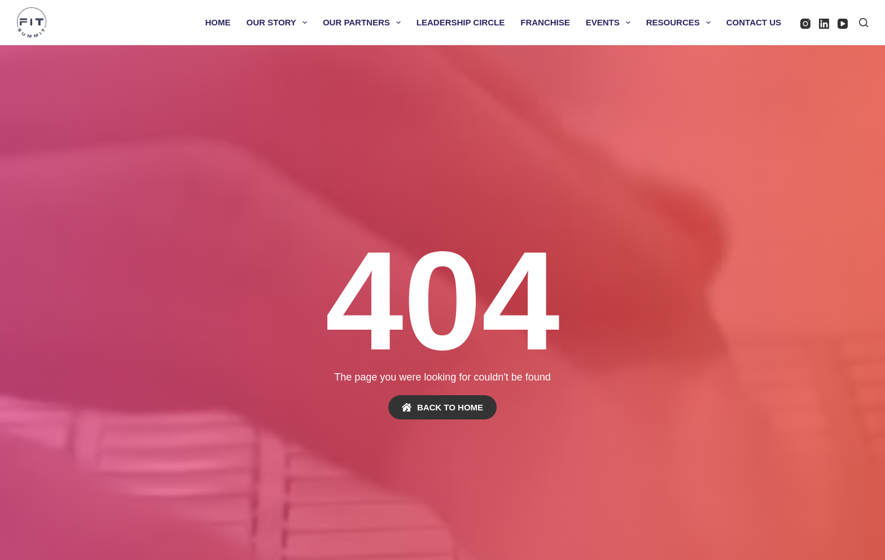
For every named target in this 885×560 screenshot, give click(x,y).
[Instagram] (805, 24)
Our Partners (364, 22)
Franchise (545, 22)
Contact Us (753, 22)
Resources (680, 22)
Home (218, 22)
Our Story (279, 22)
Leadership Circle (461, 22)
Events (610, 22)
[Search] (863, 22)
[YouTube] (843, 24)
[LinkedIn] (824, 24)
